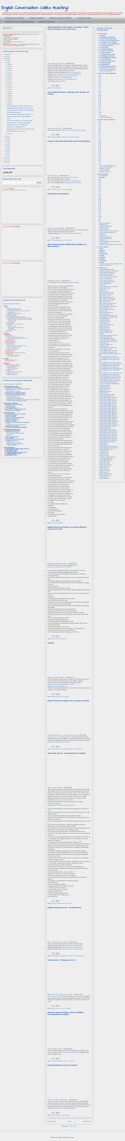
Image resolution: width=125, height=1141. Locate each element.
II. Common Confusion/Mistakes (107, 73)
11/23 (8, 72)
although (64, 137)
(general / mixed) (11, 441)
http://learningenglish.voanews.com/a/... (72, 233)
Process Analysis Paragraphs (12, 426)
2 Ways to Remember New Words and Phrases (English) (69, 141)
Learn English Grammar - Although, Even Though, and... (20, 108)
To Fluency (55, 175)
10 (6, 136)
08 (6, 140)
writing (102, 262)
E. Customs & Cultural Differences (109, 44)
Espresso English (57, 128)
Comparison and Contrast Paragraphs (15, 417)
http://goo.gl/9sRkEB (73, 282)
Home (70, 1121)
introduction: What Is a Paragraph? (14, 404)
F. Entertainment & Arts (106, 45)
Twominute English (57, 787)
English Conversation (15, 18)
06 (6, 145)
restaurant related (79, 955)
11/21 (8, 77)
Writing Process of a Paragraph (13, 410)
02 (6, 153)
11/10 (8, 91)
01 (6, 155)
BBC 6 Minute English (57, 523)
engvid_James (55, 1008)
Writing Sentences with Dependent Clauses (16, 393)
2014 (6, 160)
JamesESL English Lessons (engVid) (62, 994)
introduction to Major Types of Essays (17, 448)
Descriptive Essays (12, 450)
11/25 (8, 68)
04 (6, 149)
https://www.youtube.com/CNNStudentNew (69, 74)
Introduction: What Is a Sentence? (14, 387)
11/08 (8, 95)
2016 (6, 58)
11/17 (8, 81)
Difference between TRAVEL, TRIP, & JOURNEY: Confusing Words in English (66, 1013)
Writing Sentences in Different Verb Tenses (16, 392)
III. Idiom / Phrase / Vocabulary (106, 119)
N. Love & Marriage (105, 59)
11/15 (8, 85)
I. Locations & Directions (107, 50)
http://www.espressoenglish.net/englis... (76, 130)
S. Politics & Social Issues (107, 67)
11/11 (8, 89)
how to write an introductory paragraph (15, 433)
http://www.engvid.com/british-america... (60, 742)
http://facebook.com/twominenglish (63, 800)
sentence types (10, 390)
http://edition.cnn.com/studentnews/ (62, 77)
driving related (78, 749)
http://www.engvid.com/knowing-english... (63, 1108)
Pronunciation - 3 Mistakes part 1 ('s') (62, 960)
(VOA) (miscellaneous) (57, 240)
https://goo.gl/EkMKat (75, 72)
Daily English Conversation (59, 563)
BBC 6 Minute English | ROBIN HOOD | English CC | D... (20, 114)
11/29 (8, 66)
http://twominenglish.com (54, 803)
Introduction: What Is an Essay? (13, 430)
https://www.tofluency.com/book (69, 177)
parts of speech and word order (13, 391)
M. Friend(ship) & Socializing (108, 57)
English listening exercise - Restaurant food (64, 907)
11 (6, 62)
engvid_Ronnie (55, 749)
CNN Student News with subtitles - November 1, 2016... (20, 106)
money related (65, 1115)
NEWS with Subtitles (57, 63)
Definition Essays (11, 454)
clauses (10, 331)
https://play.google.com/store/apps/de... (66, 805)
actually (66, 696)
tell (70, 903)
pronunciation (104, 253)
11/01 (8, 133)
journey (65, 1061)
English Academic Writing (61, 18)
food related (70, 955)
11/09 (8, 93)
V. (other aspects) (103, 247)
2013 (6, 162)
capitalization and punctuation (13, 397)
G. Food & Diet (104, 47)
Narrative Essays (11, 451)
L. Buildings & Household (107, 56)
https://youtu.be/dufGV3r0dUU (72, 181)
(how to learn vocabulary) (65, 189)
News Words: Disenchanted (58, 194)
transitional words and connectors (15, 398)
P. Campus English (105, 62)
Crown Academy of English (59, 942)
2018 (6, 54)
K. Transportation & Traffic (107, 54)
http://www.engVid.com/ (54, 996)
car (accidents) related (66, 749)
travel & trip (71, 1061)
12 (6, 60)
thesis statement (10, 434)
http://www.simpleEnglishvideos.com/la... (63, 684)
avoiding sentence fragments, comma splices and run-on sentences (23, 399)
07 (6, 142)
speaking (102, 257)
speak (64, 903)
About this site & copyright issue (19, 22)
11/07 (8, 98)
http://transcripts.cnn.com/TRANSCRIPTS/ (65, 79)
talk (68, 903)
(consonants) (103, 175)
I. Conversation (102, 33)
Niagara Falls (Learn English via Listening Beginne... (19, 116)
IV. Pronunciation (103, 174)
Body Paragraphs (10, 437)
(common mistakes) (65, 1008)
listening (102, 252)
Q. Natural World (104, 64)
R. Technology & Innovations (108, 66)
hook (8, 435)
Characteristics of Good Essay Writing (15, 439)
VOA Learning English (58, 228)
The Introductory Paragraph (12, 431)
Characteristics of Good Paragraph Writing (16, 409)
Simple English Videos (58, 677)
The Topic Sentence (10, 405)
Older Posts (87, 1121)
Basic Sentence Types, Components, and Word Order (18, 389)
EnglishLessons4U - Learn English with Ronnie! (65, 735)
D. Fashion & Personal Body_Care (109, 40)
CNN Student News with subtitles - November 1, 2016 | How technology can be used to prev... (68, 28)
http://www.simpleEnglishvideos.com (58, 686)
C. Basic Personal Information (108, 39)
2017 (6, 56)
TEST (101, 248)
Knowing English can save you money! (62, 1065)
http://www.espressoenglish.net (69, 1052)
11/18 (8, 79)
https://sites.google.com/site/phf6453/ (12, 384)
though (77, 137)
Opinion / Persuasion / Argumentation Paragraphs (17, 422)
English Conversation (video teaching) (34, 8)
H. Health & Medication (106, 49)
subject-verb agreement (12, 396)
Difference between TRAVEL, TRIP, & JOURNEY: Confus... (21, 129)
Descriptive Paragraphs (11, 415)
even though (71, 137)
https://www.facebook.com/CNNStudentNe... (66, 76)
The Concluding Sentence (12, 408)
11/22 (8, 74)
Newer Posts (52, 1121)
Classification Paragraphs (12, 421)
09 (6, 138)
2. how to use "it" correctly (12, 356)
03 (6, 151)
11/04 (8, 100)
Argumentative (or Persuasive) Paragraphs (16, 424)
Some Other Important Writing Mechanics (16, 394)
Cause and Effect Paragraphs (12, 418)
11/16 (8, 83)
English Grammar (36, 18)
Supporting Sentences (11, 406)
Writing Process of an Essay (12, 440)
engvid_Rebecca (55, 1115)
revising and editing (11, 445)
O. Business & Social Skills (107, 61)
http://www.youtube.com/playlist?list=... (72, 945)
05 (6, 147)
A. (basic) (102, 35)
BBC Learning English (15, 226)
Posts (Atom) (73, 1126)
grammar (102, 250)
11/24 (8, 70)
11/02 (8, 104)
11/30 (8, 64)
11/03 (8, 102)
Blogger (72, 1137)
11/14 (8, 87)
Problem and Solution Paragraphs (16, 427)
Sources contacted (47, 22)
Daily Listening (56, 280)
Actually (51, 643)
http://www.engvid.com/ (54, 1101)
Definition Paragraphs (11, 420)
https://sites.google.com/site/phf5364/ (12, 303)
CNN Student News (56, 88)
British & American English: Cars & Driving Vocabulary (68, 701)
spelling (102, 259)
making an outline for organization (15, 443)
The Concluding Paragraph (12, 436)
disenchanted (68, 240)
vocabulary (103, 260)
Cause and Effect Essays (14, 453)
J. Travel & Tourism (105, 52)
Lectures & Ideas (84, 18)
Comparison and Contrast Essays (17, 452)
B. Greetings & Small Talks (107, 37)
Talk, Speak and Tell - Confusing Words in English (67, 753)
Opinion (9, 423)
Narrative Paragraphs (11, 416)
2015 (6, 158)
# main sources (102, 267)
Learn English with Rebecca (60, 1099)
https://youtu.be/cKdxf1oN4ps (73, 182)
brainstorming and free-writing (13, 442)
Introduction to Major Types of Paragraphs (16, 414)
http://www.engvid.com (54, 737)
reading (102, 255)
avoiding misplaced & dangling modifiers (16, 400)
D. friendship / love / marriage (108, 42)
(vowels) (102, 177)
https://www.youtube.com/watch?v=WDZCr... (60, 567)
